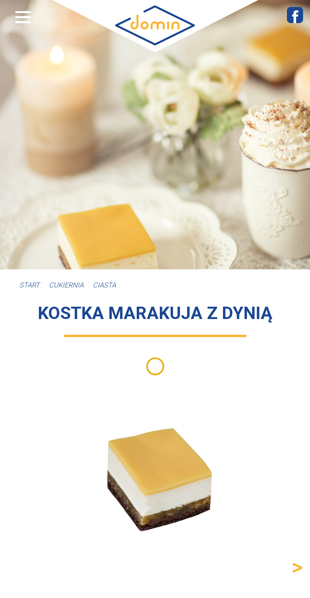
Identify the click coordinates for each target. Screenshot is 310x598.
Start (29, 285)
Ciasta (104, 285)
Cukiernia (66, 285)
